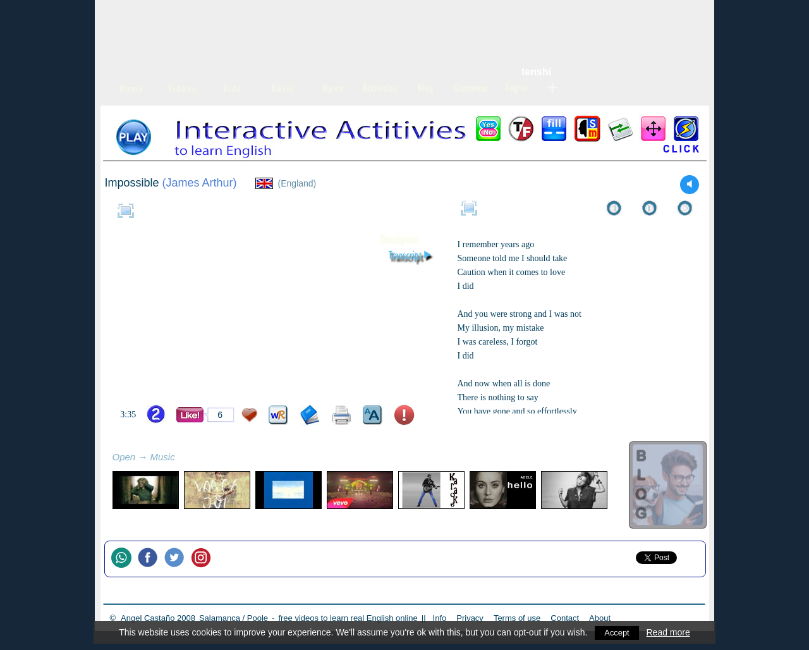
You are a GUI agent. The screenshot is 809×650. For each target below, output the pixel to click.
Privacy (470, 618)
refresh (189, 458)
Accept (617, 632)
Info (440, 618)
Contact (564, 618)
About (600, 618)
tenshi (536, 71)
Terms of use (517, 618)
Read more (669, 632)
